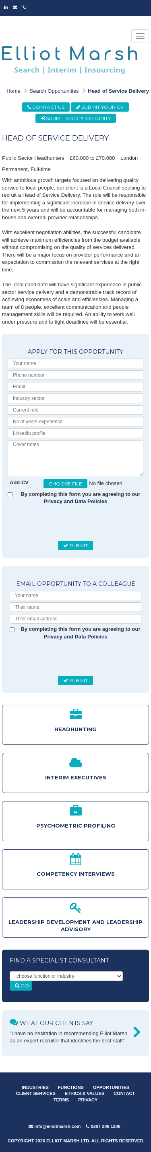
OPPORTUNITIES (111, 1087)
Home (13, 91)
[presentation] (71, 523)
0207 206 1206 (103, 1126)
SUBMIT (75, 545)
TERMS (61, 1099)
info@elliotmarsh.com (55, 1126)
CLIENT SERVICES (36, 1093)
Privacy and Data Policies (76, 501)
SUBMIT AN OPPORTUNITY (76, 118)
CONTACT (124, 1093)
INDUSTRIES (35, 1087)
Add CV (19, 482)
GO (22, 986)
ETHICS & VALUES (84, 1093)
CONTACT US (45, 107)
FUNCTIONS (71, 1087)
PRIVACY (87, 1099)
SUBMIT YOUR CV (100, 107)
